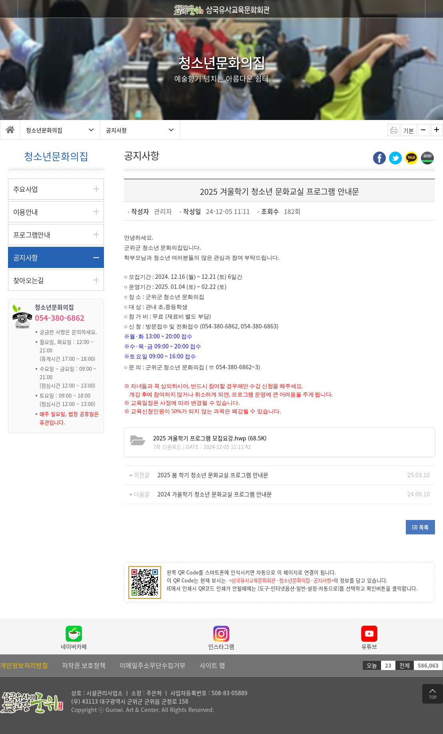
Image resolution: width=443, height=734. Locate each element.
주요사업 (25, 189)
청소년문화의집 (60, 130)
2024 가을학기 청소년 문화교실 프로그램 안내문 (215, 494)
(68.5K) (210, 438)
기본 (408, 130)
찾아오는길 (28, 280)
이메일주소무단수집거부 (153, 665)
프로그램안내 (31, 235)
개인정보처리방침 (24, 665)
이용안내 (25, 212)
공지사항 (140, 130)
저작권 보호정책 (84, 665)
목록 (420, 527)
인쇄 (393, 130)
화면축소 (424, 130)
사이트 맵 (212, 665)
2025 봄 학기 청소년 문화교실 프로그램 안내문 (213, 475)
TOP (433, 694)
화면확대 (437, 130)
